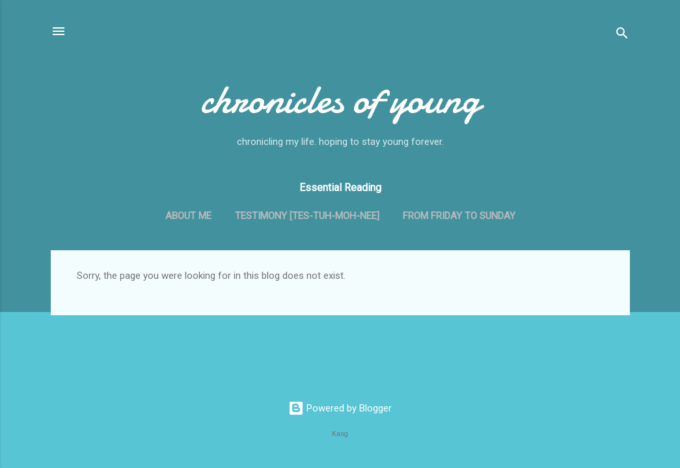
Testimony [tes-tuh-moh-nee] (307, 216)
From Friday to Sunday (459, 216)
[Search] (622, 35)
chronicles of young (340, 99)
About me (188, 216)
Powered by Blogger (340, 408)
